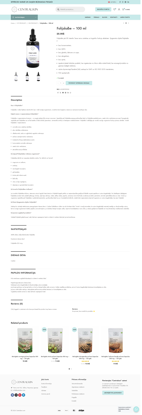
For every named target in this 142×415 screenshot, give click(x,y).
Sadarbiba (75, 391)
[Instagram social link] (122, 2)
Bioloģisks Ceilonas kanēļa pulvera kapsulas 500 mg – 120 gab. (116, 358)
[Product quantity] (60, 83)
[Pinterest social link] (125, 2)
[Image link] (22, 382)
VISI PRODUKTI (33, 23)
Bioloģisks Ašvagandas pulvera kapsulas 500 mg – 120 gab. (85, 358)
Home (12, 23)
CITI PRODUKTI (21, 23)
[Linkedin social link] (128, 2)
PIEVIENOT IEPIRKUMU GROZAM (79, 83)
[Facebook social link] (120, 2)
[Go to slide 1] (69, 368)
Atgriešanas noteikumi (78, 387)
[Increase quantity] (63, 83)
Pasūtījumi (44, 387)
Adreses (43, 391)
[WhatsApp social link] (70, 92)
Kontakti (74, 401)
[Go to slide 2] (71, 368)
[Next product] (128, 23)
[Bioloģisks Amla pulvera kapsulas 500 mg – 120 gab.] (55, 340)
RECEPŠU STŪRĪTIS (103, 9)
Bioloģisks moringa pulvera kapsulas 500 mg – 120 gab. (25, 358)
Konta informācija (46, 384)
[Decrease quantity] (58, 83)
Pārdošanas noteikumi (78, 394)
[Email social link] (63, 92)
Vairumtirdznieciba (77, 384)
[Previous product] (123, 23)
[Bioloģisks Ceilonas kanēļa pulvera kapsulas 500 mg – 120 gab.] (115, 340)
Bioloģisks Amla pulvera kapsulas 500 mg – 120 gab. (55, 358)
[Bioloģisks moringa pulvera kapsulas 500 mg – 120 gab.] (25, 340)
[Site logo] (24, 9)
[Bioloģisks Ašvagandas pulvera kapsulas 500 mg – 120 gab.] (85, 340)
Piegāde (74, 397)
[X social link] (60, 92)
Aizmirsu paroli (45, 394)
